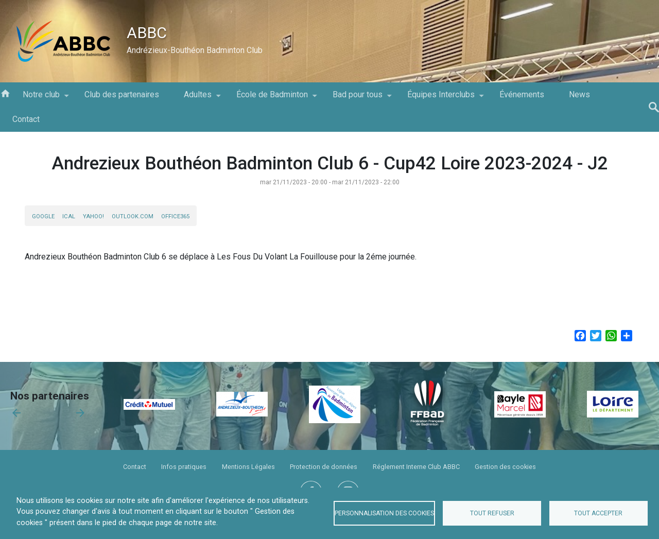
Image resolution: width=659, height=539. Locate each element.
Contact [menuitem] (26, 119)
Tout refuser (492, 513)
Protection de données (323, 467)
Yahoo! (93, 216)
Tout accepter (598, 513)
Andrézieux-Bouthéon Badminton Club (195, 50)
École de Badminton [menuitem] (272, 98)
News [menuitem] (579, 94)
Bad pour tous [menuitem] (357, 98)
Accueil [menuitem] (5, 92)
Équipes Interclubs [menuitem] (441, 98)
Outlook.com (132, 216)
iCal (68, 216)
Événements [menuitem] (521, 94)
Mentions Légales (248, 467)
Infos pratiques (183, 467)
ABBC (147, 33)
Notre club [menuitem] (41, 98)
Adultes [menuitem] (197, 98)
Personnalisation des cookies (384, 513)
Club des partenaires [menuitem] (121, 94)
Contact (134, 467)
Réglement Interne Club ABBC (416, 467)
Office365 (175, 216)
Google (43, 216)
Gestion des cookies (505, 467)
